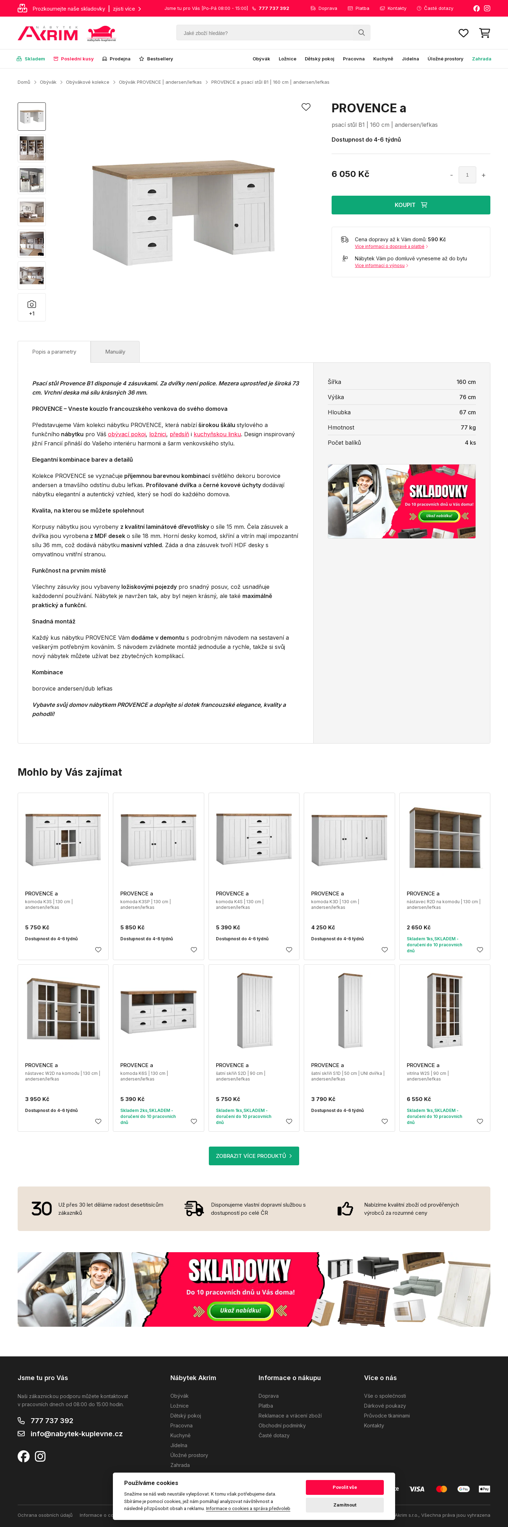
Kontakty (393, 8)
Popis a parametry (54, 351)
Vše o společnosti (385, 1396)
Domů (24, 82)
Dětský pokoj (319, 58)
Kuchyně (383, 58)
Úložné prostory (446, 58)
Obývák (261, 58)
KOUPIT (411, 204)
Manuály (115, 351)
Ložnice (287, 58)
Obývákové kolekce (87, 82)
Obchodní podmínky (282, 1425)
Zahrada (481, 58)
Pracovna (354, 58)
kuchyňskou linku (217, 434)
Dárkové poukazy (385, 1406)
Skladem (31, 58)
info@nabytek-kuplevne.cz (77, 1434)
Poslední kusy (74, 58)
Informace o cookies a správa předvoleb (248, 1508)
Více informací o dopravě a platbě (391, 246)
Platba (358, 8)
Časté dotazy (435, 8)
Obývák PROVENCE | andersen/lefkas (160, 82)
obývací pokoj (127, 434)
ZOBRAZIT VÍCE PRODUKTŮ (254, 1156)
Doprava (323, 8)
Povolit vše (345, 1487)
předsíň (179, 434)
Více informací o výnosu (381, 265)
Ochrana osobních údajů (45, 1515)
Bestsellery (156, 58)
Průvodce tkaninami (387, 1416)
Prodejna (116, 58)
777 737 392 (52, 1420)
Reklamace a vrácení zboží (290, 1416)
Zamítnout (344, 1505)
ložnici (157, 434)
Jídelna (410, 58)
